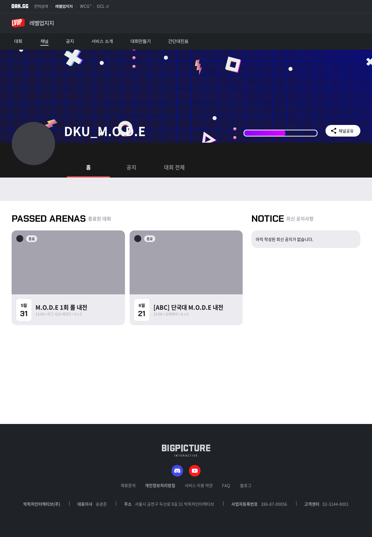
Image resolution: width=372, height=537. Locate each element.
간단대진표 (178, 41)
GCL (103, 6)
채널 (44, 41)
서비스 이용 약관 (199, 485)
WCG (85, 6)
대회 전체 (174, 167)
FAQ (226, 485)
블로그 (245, 485)
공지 (70, 41)
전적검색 (41, 6)
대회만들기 (140, 41)
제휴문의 (128, 485)
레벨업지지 (64, 6)
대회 (18, 41)
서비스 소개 (102, 41)
